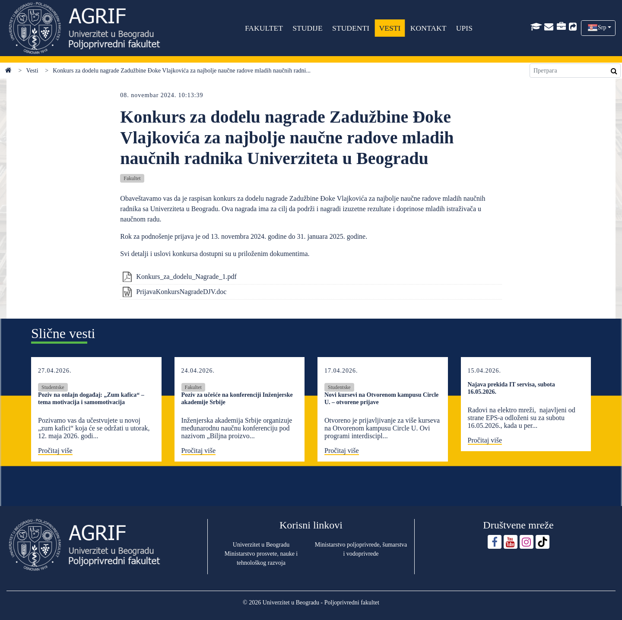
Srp (602, 27)
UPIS (464, 28)
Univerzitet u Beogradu (261, 544)
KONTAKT (428, 28)
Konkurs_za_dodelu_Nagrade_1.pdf (186, 276)
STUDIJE (307, 28)
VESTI (389, 28)
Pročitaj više (55, 450)
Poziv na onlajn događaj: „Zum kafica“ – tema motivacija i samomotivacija (91, 398)
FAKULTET (264, 28)
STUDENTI (350, 28)
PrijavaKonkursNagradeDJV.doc (181, 291)
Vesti (32, 70)
